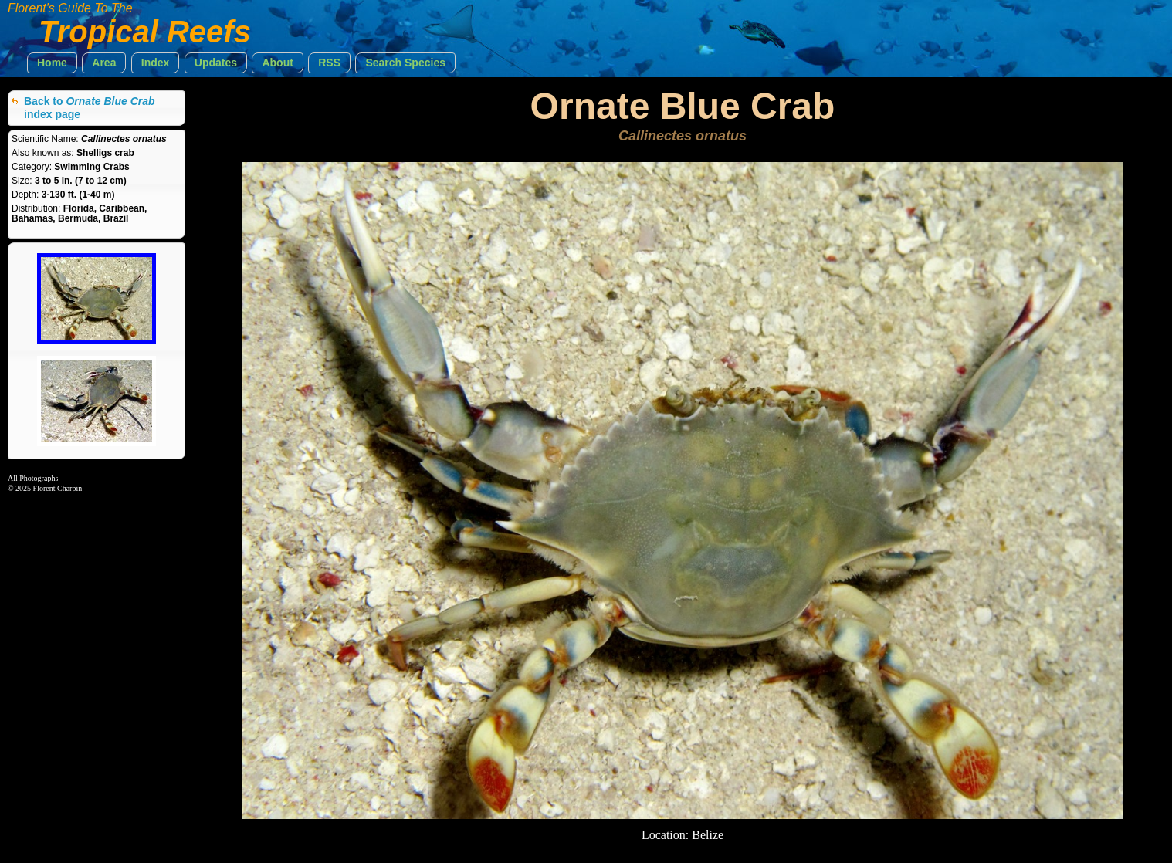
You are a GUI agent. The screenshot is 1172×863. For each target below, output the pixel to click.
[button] (52, 62)
